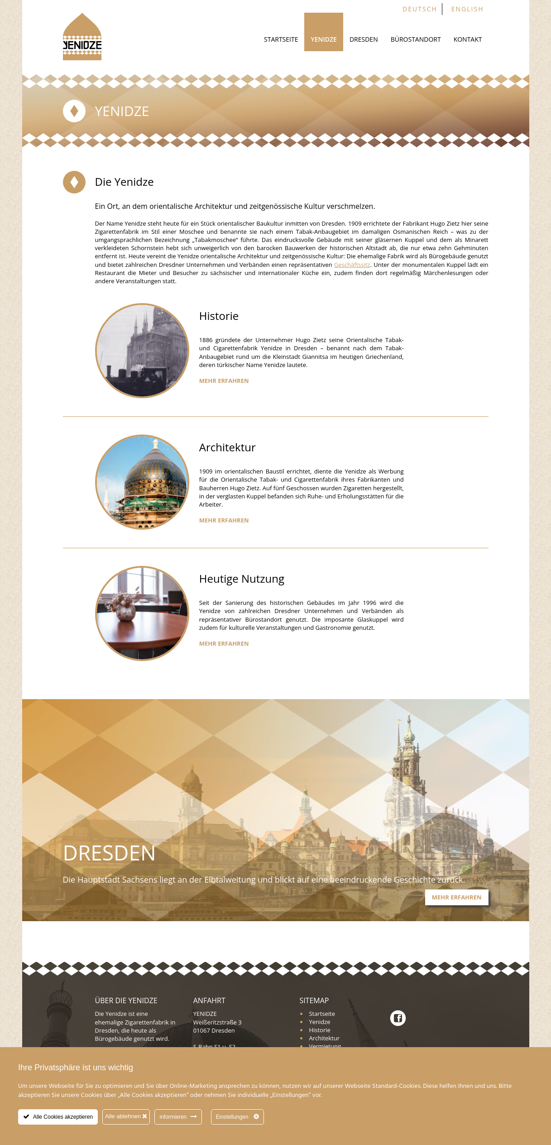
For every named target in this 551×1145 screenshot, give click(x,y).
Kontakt (468, 39)
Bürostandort (416, 39)
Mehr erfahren (224, 381)
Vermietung (325, 1046)
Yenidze (323, 39)
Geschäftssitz (352, 265)
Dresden (364, 39)
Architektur (324, 1038)
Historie (319, 1030)
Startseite (281, 39)
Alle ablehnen (126, 1116)
